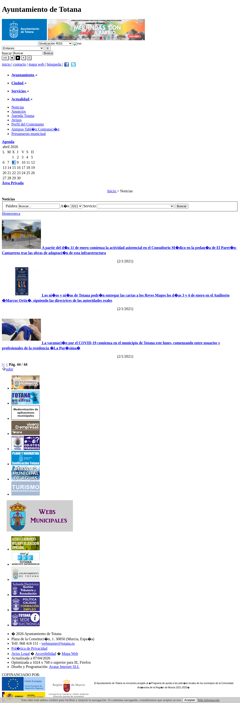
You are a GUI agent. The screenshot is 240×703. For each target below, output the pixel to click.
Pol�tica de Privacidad (29, 648)
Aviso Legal (20, 654)
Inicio (112, 191)
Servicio (90, 206)
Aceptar (189, 700)
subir (7, 369)
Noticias (17, 107)
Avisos (16, 120)
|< (3, 364)
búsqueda (54, 64)
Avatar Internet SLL (64, 667)
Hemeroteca (11, 214)
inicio (6, 64)
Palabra (12, 206)
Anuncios (18, 111)
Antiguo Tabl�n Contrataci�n (35, 129)
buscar (7, 53)
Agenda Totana (22, 116)
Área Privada (13, 183)
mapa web (37, 64)
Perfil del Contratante (27, 124)
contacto (19, 64)
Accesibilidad (45, 654)
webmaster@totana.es (58, 643)
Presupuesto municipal (28, 134)
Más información (208, 700)
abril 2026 (10, 147)
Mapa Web (70, 654)
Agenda (8, 142)
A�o (65, 206)
